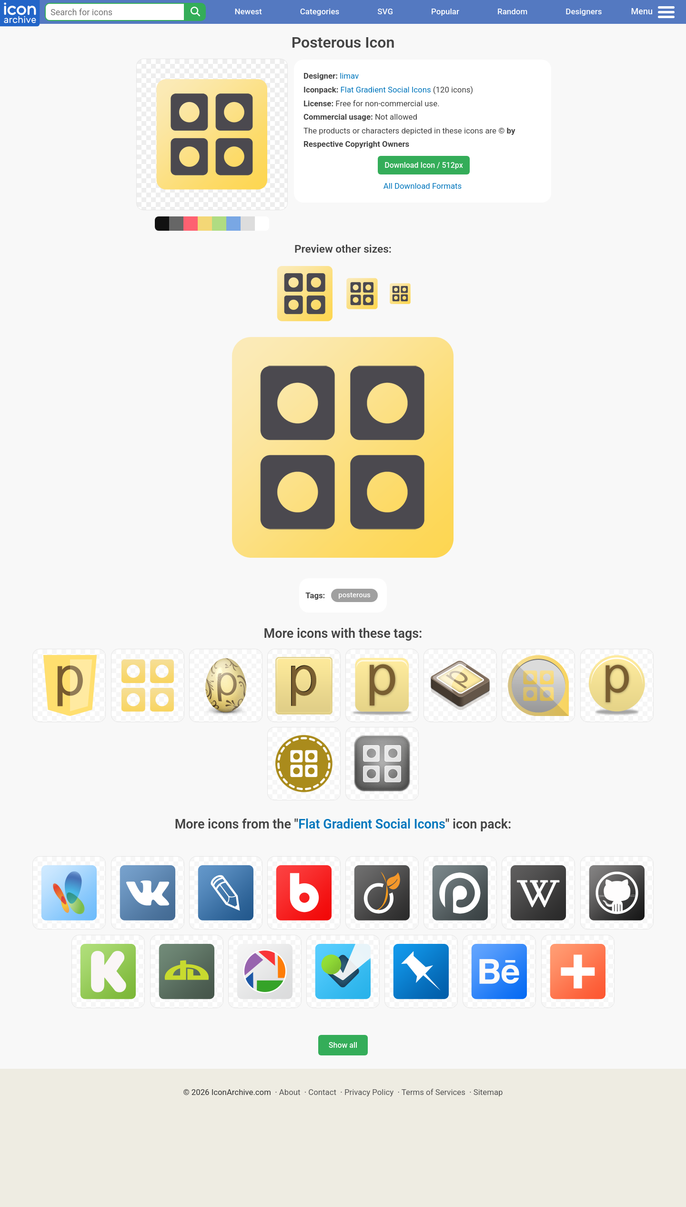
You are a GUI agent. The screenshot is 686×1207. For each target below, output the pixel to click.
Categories (320, 11)
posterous (354, 595)
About (290, 1092)
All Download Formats (422, 186)
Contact (322, 1092)
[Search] (195, 12)
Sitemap (488, 1092)
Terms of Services (433, 1092)
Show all (343, 1045)
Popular (445, 11)
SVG (385, 11)
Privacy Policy (368, 1092)
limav (349, 76)
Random (512, 11)
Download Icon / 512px (423, 165)
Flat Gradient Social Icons (386, 89)
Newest (248, 11)
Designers (583, 11)
